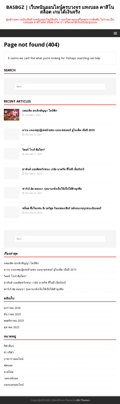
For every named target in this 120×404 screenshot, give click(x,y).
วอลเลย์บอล (11, 378)
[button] (114, 33)
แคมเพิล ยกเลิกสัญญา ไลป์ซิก (39, 110)
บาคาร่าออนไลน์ (14, 359)
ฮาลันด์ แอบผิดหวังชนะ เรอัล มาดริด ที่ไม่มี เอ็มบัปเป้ (53, 169)
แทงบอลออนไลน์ (14, 384)
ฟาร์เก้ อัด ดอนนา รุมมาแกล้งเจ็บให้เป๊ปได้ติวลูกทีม (52, 188)
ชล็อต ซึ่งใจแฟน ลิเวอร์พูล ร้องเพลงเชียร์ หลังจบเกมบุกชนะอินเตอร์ (61, 208)
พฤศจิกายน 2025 (14, 320)
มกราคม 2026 (12, 308)
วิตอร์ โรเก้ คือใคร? (33, 149)
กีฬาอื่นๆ (9, 346)
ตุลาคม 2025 (11, 327)
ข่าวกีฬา (9, 352)
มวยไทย (8, 372)
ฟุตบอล (8, 365)
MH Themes (83, 400)
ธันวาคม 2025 (12, 314)
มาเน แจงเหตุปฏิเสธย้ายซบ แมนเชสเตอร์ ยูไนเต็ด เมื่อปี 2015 (58, 130)
